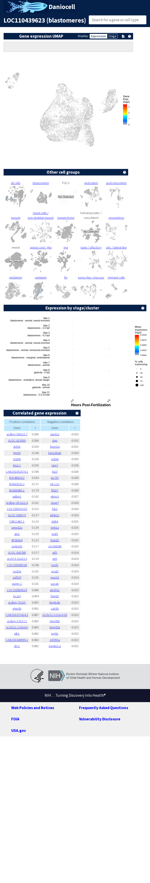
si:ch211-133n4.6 (17, 627)
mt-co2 (54, 484)
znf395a (55, 640)
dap (54, 440)
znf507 (17, 577)
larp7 (55, 465)
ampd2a (16, 528)
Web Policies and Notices (32, 707)
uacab (55, 584)
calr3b (55, 608)
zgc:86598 (54, 546)
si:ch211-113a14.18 (54, 615)
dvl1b (16, 447)
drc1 (17, 646)
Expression (98, 36)
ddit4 (54, 521)
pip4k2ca (55, 646)
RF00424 (17, 540)
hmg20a (55, 627)
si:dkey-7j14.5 (17, 602)
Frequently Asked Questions (103, 707)
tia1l (54, 472)
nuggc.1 (17, 584)
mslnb (17, 459)
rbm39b (55, 621)
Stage (112, 36)
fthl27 (54, 490)
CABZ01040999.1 (17, 640)
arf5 (54, 553)
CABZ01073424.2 (17, 615)
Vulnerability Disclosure (99, 719)
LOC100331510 (17, 509)
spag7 (55, 503)
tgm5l (16, 453)
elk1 (17, 634)
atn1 (17, 534)
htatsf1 (54, 540)
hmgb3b (54, 602)
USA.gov (18, 730)
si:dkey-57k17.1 (17, 621)
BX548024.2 (17, 478)
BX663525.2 (17, 484)
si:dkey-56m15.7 (17, 434)
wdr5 (55, 534)
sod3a (17, 571)
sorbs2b (16, 546)
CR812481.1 (17, 521)
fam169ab (54, 453)
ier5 (54, 559)
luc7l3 (55, 478)
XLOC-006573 (17, 515)
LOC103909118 (17, 565)
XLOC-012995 (17, 440)
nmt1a (55, 528)
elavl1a (54, 434)
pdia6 (55, 459)
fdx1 (55, 509)
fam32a (55, 447)
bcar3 (17, 596)
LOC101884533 (17, 590)
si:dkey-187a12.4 (17, 503)
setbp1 (16, 496)
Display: (83, 36)
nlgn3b (17, 608)
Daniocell (62, 7)
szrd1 (54, 565)
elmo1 (55, 496)
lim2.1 (17, 465)
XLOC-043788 (17, 553)
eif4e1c (54, 515)
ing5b (54, 634)
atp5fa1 (55, 590)
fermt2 (55, 596)
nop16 (54, 577)
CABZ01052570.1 (17, 472)
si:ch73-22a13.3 (17, 559)
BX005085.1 (17, 490)
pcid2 (55, 571)
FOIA (15, 719)
